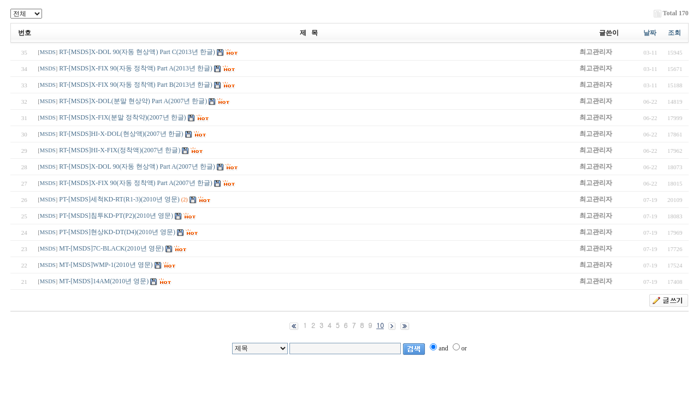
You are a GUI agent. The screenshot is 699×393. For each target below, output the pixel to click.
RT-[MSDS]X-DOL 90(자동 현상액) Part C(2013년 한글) (137, 52)
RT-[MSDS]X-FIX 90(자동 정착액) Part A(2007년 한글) (135, 183)
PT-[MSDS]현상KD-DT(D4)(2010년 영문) (117, 232)
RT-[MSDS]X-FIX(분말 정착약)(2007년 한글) (122, 117)
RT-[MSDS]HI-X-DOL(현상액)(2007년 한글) (121, 134)
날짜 (649, 33)
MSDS (48, 52)
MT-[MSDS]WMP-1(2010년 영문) (105, 265)
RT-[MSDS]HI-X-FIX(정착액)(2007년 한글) (119, 150)
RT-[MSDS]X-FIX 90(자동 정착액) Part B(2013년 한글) (135, 84)
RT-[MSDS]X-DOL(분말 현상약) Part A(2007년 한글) (133, 101)
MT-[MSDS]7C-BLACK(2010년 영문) (111, 248)
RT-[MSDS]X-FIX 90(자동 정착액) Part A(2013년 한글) (135, 68)
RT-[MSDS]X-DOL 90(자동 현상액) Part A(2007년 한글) (137, 166)
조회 (674, 33)
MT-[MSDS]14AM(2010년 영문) (104, 281)
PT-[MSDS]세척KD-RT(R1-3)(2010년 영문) (119, 199)
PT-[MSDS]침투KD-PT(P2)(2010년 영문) (116, 215)
